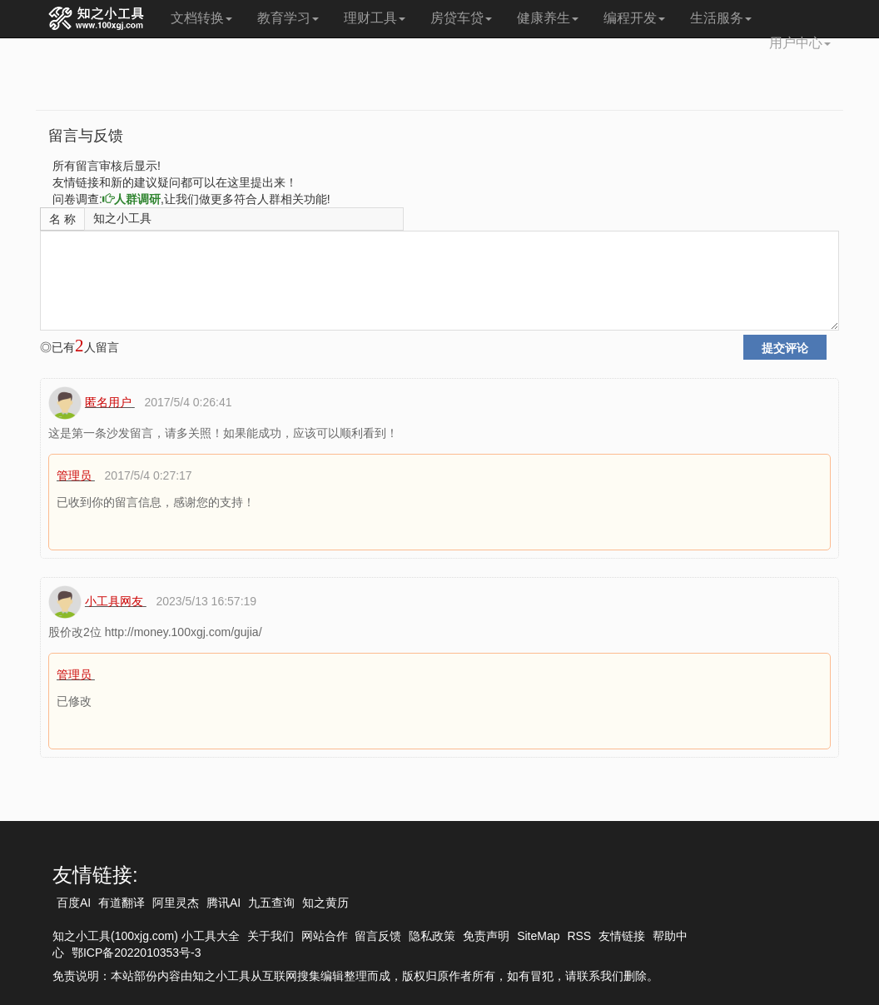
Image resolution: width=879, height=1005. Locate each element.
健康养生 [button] (548, 18)
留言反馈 (378, 936)
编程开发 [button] (634, 18)
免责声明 (486, 936)
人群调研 (131, 199)
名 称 (62, 219)
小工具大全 (210, 936)
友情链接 (621, 936)
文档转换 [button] (201, 18)
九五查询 (271, 902)
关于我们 (270, 936)
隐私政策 (432, 936)
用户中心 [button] (800, 43)
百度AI (74, 902)
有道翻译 (121, 902)
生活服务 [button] (721, 18)
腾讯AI (223, 902)
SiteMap (538, 936)
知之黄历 (325, 902)
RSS (579, 936)
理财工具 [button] (374, 18)
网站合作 (324, 936)
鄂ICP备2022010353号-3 (136, 952)
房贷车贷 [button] (461, 18)
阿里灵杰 (175, 902)
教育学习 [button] (288, 18)
